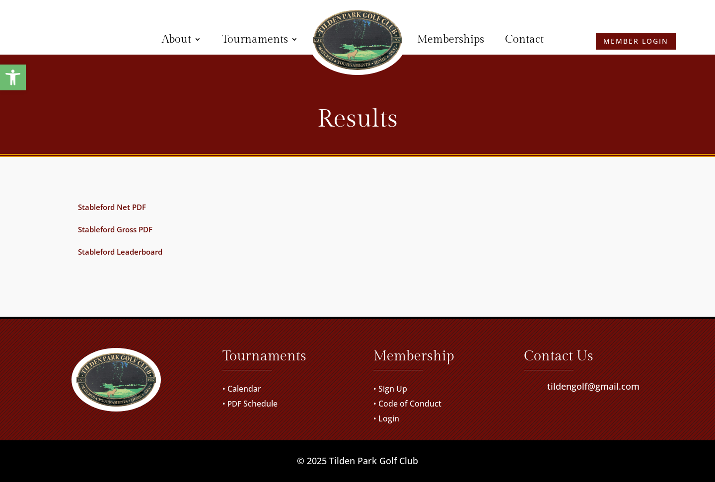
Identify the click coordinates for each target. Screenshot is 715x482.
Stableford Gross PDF (115, 229)
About (176, 39)
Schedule (260, 403)
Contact (524, 39)
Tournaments (255, 39)
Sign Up (392, 388)
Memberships (450, 39)
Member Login (79, 39)
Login (388, 418)
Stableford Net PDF (112, 207)
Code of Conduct (409, 403)
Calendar (244, 388)
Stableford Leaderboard (120, 252)
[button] (13, 77)
